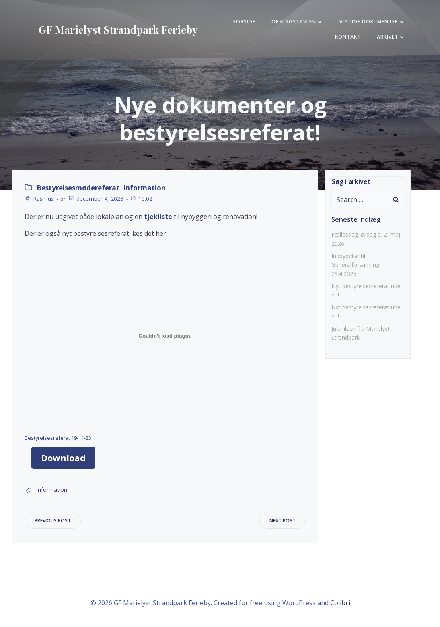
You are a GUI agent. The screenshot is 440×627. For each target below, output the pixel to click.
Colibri (340, 602)
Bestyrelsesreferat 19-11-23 (58, 437)
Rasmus (39, 198)
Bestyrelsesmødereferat (78, 187)
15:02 (141, 198)
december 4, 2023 (95, 198)
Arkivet (391, 36)
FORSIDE (244, 21)
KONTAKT (348, 36)
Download (63, 458)
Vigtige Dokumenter (372, 21)
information (144, 187)
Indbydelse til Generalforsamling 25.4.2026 (355, 265)
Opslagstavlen (297, 21)
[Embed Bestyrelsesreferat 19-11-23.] (165, 335)
